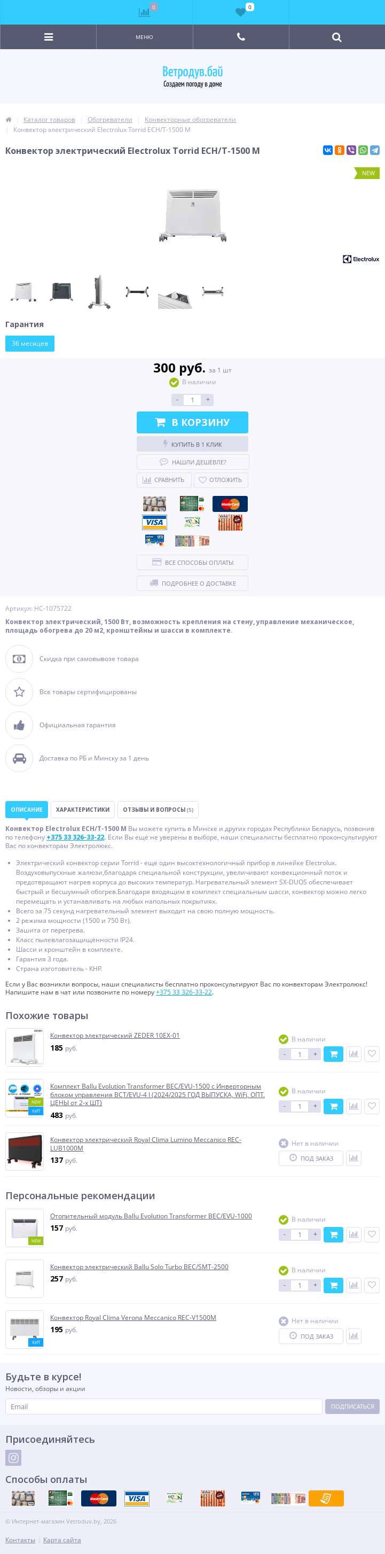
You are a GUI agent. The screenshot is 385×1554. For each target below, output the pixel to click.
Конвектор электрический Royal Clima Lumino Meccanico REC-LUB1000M (145, 1144)
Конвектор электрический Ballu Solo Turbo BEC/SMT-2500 (139, 1267)
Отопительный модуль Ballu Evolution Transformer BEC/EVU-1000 (151, 1216)
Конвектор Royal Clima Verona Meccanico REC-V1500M (133, 1318)
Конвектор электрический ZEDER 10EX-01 (115, 1035)
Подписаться (352, 1406)
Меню (144, 37)
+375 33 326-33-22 (184, 992)
